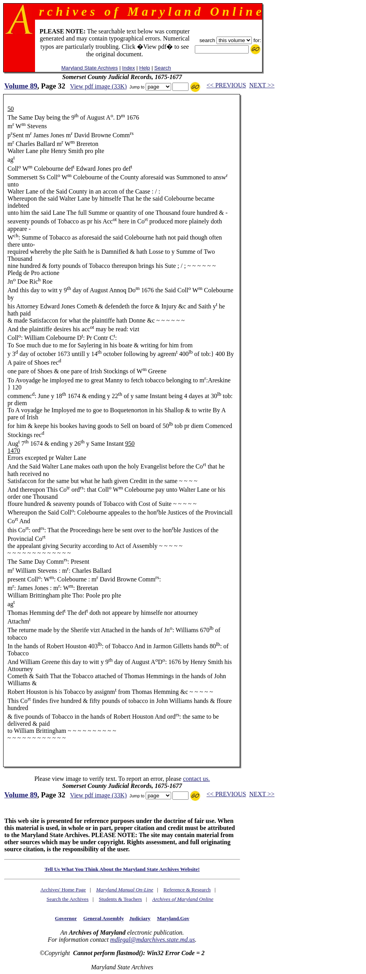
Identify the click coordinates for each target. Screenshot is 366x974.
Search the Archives (67, 899)
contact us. (196, 778)
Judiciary (139, 918)
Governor (66, 918)
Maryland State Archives (89, 68)
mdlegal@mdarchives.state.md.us (152, 939)
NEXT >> (261, 85)
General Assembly (103, 918)
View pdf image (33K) (98, 86)
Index (128, 68)
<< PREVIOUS (226, 85)
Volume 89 (20, 86)
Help (144, 68)
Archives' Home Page (63, 890)
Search (162, 68)
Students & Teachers (120, 899)
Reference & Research (187, 890)
